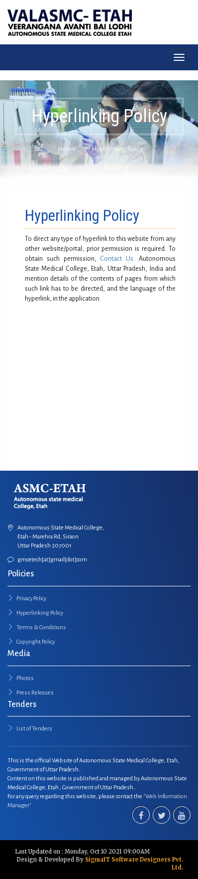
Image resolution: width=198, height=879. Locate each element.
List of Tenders (34, 728)
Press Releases (35, 693)
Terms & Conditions (41, 627)
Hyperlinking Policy (39, 613)
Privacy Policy (31, 598)
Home (67, 149)
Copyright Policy (35, 642)
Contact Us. (117, 258)
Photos (25, 678)
